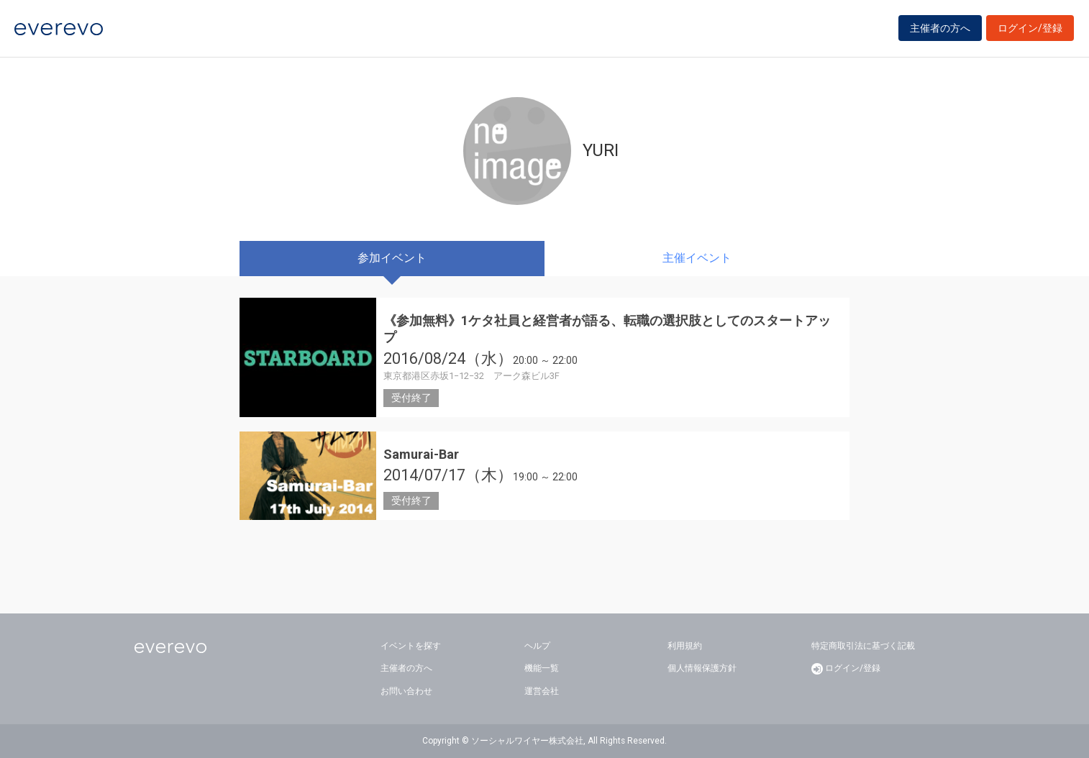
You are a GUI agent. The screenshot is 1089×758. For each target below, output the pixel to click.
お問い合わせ (406, 691)
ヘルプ (537, 646)
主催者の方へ (940, 30)
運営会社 (541, 691)
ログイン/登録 (1030, 30)
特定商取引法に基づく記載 (863, 646)
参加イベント (392, 258)
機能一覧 (541, 668)
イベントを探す (411, 646)
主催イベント (697, 258)
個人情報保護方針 (702, 668)
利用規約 (684, 646)
